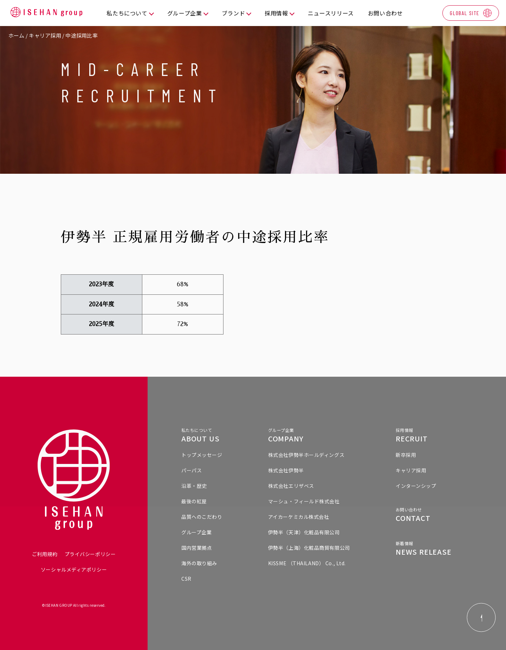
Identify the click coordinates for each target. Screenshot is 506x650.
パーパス (191, 470)
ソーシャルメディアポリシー (74, 569)
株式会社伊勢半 (286, 470)
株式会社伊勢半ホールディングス (306, 454)
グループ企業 (196, 532)
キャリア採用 (45, 35)
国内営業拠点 (196, 547)
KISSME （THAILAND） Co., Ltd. (307, 563)
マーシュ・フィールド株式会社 (304, 501)
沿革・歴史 (194, 485)
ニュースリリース (331, 13)
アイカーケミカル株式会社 (298, 516)
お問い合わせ (385, 13)
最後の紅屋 (194, 501)
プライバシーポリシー (90, 553)
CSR (186, 578)
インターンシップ (416, 485)
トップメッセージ (201, 454)
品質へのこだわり (201, 516)
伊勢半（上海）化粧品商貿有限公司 (309, 547)
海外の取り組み (199, 563)
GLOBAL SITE (465, 12)
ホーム (16, 35)
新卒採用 (406, 454)
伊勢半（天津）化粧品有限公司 (304, 532)
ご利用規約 (45, 553)
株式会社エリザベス (291, 485)
